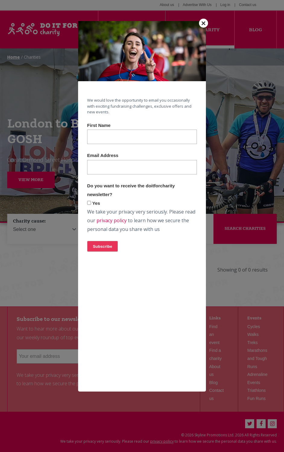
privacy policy (111, 220)
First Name (99, 125)
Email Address (102, 155)
